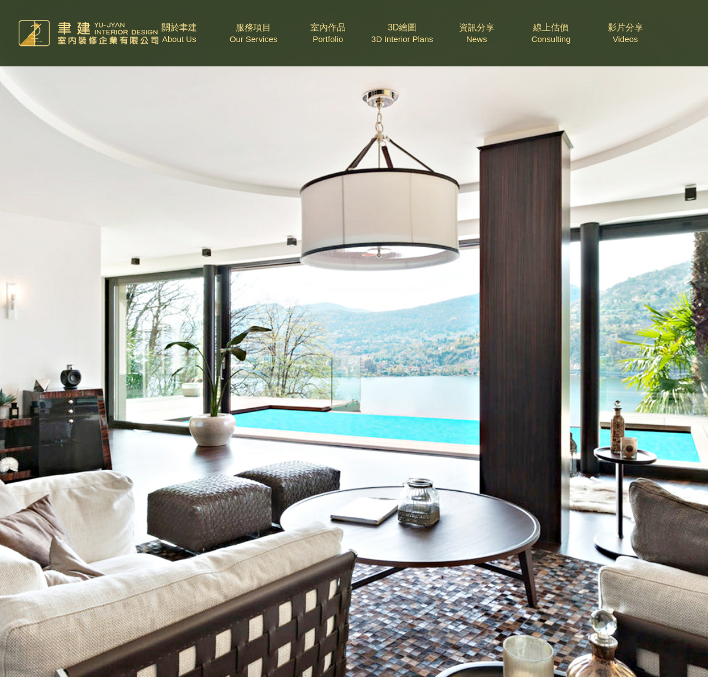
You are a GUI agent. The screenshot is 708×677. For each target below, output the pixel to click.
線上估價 (551, 34)
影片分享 (626, 34)
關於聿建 (179, 34)
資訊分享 (477, 34)
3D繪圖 (402, 34)
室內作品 (328, 34)
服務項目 (253, 34)
